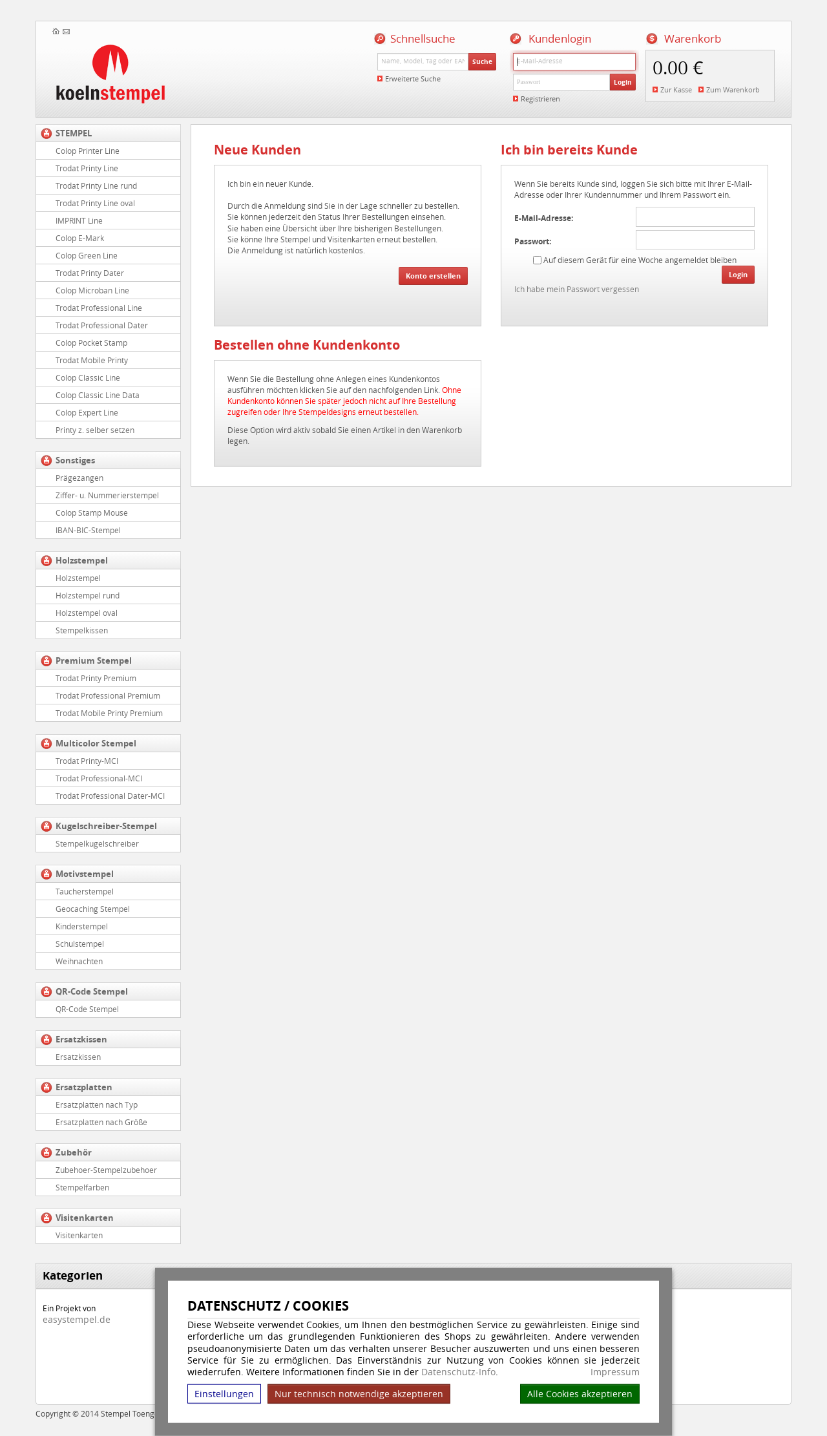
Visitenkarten (85, 1217)
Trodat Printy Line (87, 168)
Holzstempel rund (88, 595)
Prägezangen (79, 477)
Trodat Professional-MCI (99, 778)
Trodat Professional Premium (108, 695)
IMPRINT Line (79, 220)
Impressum (615, 1372)
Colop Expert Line (87, 412)
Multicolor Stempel (96, 743)
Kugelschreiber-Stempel (106, 826)
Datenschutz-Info (458, 1372)
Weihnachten (79, 961)
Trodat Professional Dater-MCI (110, 795)
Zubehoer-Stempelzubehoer (106, 1170)
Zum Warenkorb (733, 89)
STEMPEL (74, 133)
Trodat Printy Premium (96, 678)
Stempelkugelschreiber (97, 843)
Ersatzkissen (81, 1039)
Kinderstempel (82, 926)
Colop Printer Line (88, 150)
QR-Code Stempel (92, 991)
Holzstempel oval (87, 612)
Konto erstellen (433, 275)
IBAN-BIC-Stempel (88, 530)
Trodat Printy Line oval (95, 203)
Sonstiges (75, 460)
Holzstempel (82, 560)
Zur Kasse (676, 89)
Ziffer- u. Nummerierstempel (107, 495)
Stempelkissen (82, 630)
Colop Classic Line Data (98, 395)
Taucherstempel (85, 891)
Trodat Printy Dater (90, 273)
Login (623, 82)
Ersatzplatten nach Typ (97, 1104)
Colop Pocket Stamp (91, 342)
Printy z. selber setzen (95, 430)
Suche (482, 61)
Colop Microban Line (92, 290)
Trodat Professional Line (99, 307)
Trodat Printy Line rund (96, 185)
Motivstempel (85, 874)
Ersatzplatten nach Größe (101, 1122)
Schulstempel (80, 943)
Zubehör (74, 1152)
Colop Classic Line (88, 377)
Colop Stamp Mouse (92, 512)
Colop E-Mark (80, 238)
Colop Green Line (87, 255)
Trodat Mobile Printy (92, 360)
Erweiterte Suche (413, 78)
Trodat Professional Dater (102, 325)
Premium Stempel (94, 660)
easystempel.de (76, 1319)
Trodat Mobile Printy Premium (109, 713)
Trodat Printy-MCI (87, 760)
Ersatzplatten (84, 1087)
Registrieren (540, 98)
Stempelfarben (82, 1187)
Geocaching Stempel (93, 908)
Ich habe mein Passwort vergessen (576, 289)
